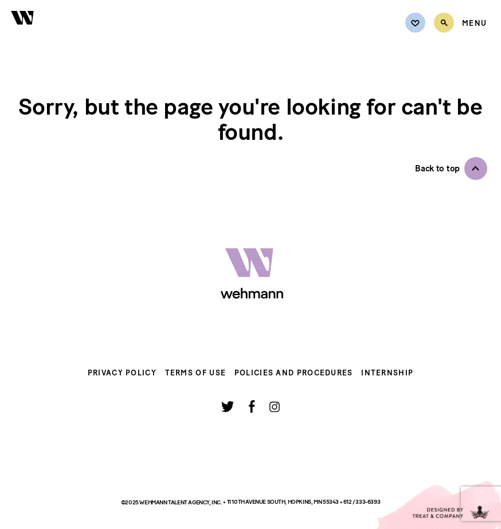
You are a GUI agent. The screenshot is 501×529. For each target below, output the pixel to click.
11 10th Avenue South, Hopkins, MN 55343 (283, 502)
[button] (451, 168)
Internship (387, 373)
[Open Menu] (474, 23)
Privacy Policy (122, 373)
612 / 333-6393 (361, 502)
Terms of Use (195, 373)
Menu (474, 23)
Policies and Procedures (293, 373)
